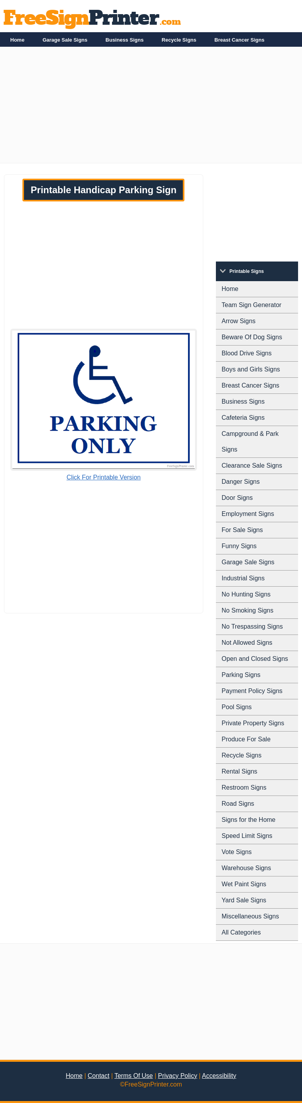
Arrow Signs (239, 321)
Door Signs (237, 497)
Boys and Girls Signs (251, 369)
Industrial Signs (243, 578)
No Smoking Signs (248, 610)
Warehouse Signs (246, 868)
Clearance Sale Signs (252, 465)
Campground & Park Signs (250, 441)
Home (17, 40)
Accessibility (219, 1075)
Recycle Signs (179, 40)
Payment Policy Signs (252, 691)
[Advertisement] (151, 108)
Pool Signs (237, 707)
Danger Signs (241, 481)
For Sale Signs (242, 530)
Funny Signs (239, 546)
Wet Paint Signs (244, 884)
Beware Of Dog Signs (252, 337)
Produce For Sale (246, 739)
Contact (98, 1075)
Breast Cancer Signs (239, 40)
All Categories (241, 932)
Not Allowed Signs (247, 642)
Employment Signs (248, 513)
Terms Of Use (133, 1075)
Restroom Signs (244, 787)
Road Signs (238, 803)
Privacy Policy (177, 1075)
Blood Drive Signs (247, 353)
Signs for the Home (249, 819)
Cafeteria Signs (243, 417)
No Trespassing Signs (252, 626)
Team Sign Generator (252, 305)
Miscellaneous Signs (250, 916)
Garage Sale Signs (64, 40)
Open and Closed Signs (255, 658)
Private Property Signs (253, 723)
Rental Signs (240, 771)
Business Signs (124, 40)
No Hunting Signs (246, 594)
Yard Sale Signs (244, 900)
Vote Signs (237, 852)
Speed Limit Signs (247, 835)
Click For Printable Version (103, 477)
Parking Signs (241, 674)
